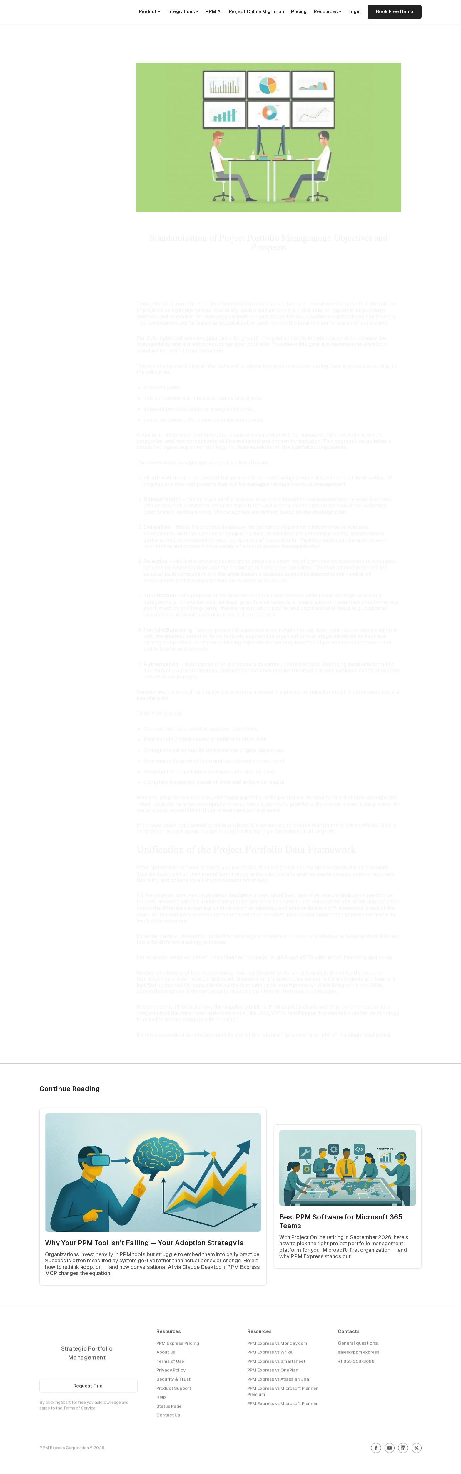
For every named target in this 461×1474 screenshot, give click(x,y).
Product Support (173, 1389)
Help (161, 1398)
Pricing (299, 11)
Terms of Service (79, 1409)
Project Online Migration (256, 11)
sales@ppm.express (358, 1353)
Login (354, 11)
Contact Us (168, 1416)
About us (165, 1353)
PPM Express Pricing (177, 1344)
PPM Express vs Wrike (270, 1353)
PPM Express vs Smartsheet (276, 1362)
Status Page (169, 1407)
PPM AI (214, 11)
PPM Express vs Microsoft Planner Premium (282, 1392)
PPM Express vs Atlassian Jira (278, 1380)
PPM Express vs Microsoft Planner (282, 1404)
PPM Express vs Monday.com (277, 1344)
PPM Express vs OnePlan (272, 1371)
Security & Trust (173, 1380)
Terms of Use (170, 1362)
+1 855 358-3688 (356, 1362)
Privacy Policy (171, 1371)
